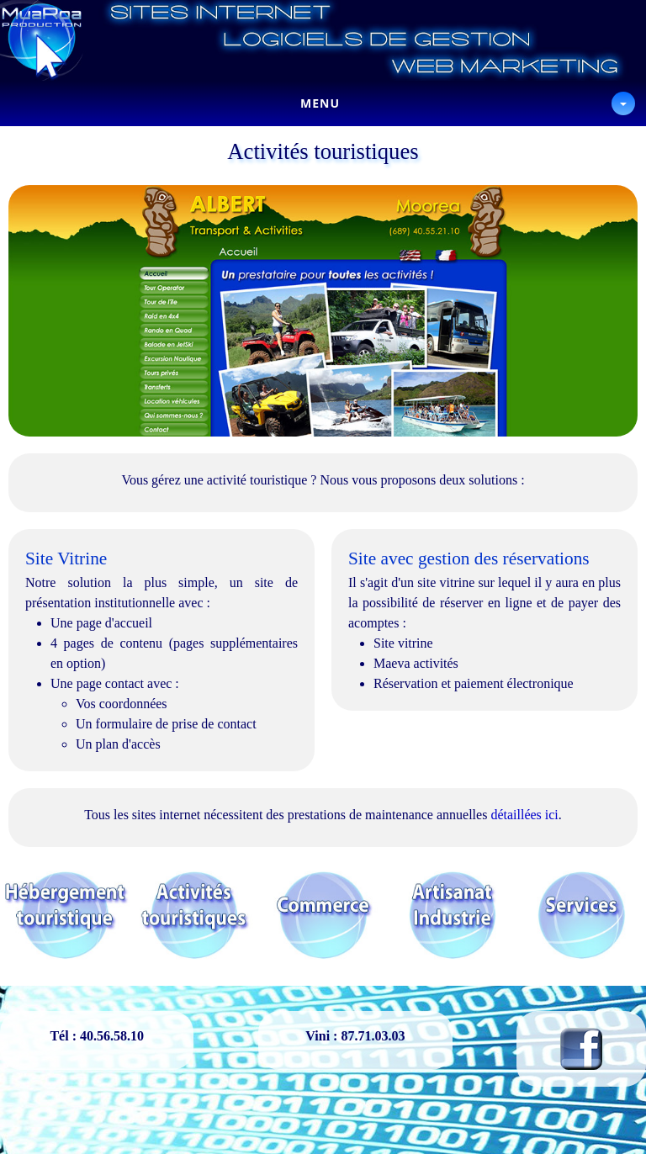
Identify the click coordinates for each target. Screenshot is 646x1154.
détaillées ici (524, 814)
